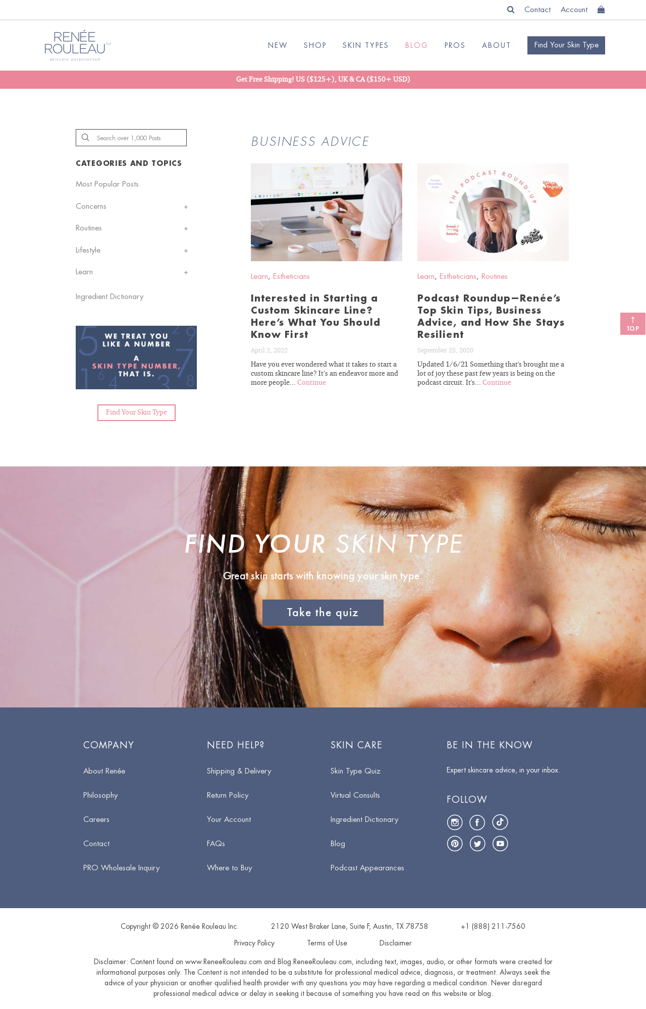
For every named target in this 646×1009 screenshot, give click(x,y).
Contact (537, 10)
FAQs (216, 844)
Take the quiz (323, 612)
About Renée (104, 771)
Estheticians (291, 276)
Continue (311, 382)
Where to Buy (229, 868)
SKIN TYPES (366, 45)
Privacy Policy (254, 942)
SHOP (315, 45)
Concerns (91, 206)
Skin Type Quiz (356, 771)
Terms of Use (327, 942)
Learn (84, 272)
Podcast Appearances (367, 868)
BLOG (416, 45)
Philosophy (100, 795)
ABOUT (496, 45)
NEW (278, 45)
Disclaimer (396, 942)
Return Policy (227, 795)
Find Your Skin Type (136, 412)
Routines (89, 228)
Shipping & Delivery (239, 771)
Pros (455, 45)
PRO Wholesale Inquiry (121, 868)
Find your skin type (566, 45)
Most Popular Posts (107, 184)
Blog (338, 844)
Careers (96, 819)
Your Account (229, 819)
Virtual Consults (355, 795)
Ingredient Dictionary (109, 297)
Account (574, 10)
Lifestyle (88, 250)
